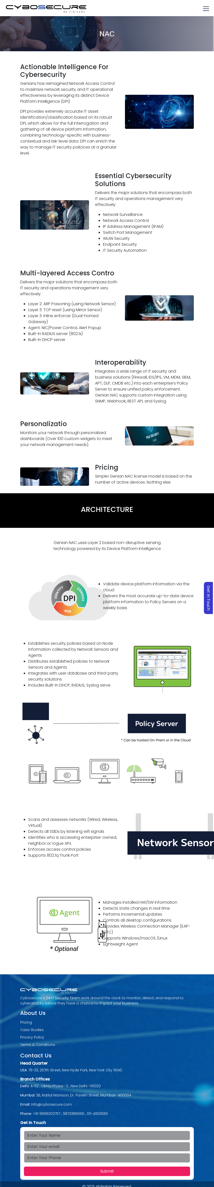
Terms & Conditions (37, 1044)
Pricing (26, 1022)
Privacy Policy (32, 1037)
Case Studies (32, 1029)
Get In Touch (209, 598)
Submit (107, 1171)
